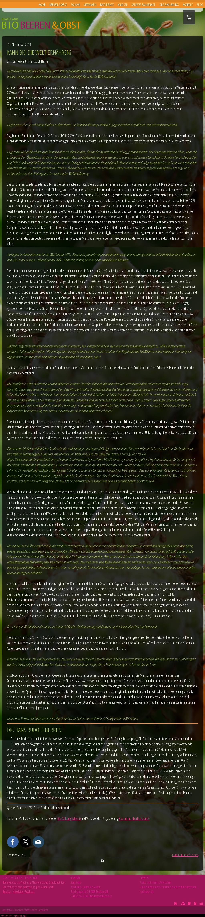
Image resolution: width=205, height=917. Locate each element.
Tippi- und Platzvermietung (34, 882)
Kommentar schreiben (185, 854)
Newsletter (18, 891)
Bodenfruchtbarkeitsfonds (134, 818)
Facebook (29, 891)
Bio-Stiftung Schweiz (69, 818)
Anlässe (18, 887)
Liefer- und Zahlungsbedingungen (13, 915)
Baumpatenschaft (11, 882)
